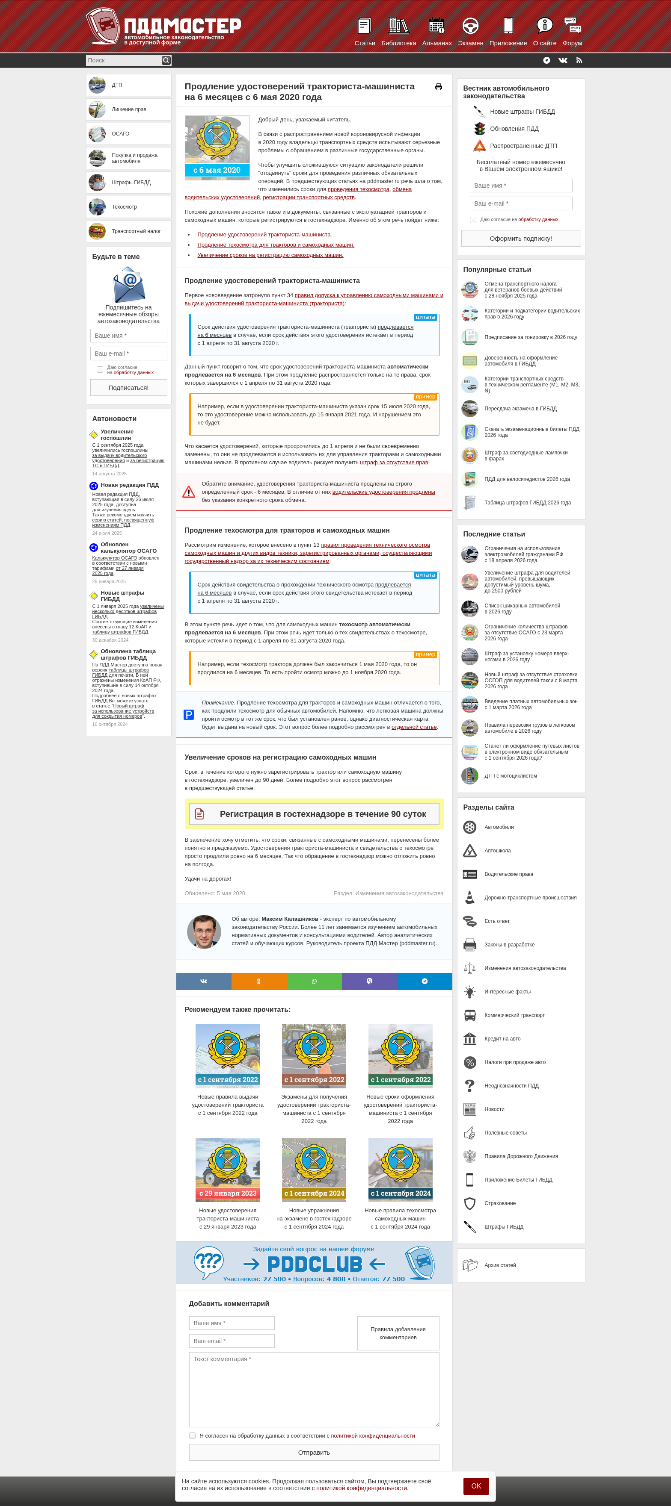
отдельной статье (414, 727)
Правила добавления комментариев (398, 1333)
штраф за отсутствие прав (394, 462)
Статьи (365, 43)
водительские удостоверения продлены (384, 492)
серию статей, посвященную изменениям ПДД (123, 522)
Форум (572, 43)
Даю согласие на (130, 370)
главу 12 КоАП (131, 626)
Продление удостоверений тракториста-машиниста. (265, 234)
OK (476, 1486)
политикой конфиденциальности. (362, 1488)
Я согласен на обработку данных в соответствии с (308, 1435)
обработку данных (134, 372)
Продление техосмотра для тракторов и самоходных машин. (276, 245)
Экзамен (471, 43)
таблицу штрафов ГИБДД (120, 631)
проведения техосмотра (358, 189)
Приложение (508, 43)
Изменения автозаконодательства (399, 893)
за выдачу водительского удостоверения (119, 458)
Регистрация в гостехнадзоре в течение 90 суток (323, 814)
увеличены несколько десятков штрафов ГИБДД (128, 611)
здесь (129, 509)
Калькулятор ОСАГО (114, 557)
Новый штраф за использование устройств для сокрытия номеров (123, 711)
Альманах (437, 43)
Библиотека (398, 43)
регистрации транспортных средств (308, 197)
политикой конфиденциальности (373, 1435)
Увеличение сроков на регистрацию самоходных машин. (271, 255)
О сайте (545, 43)
